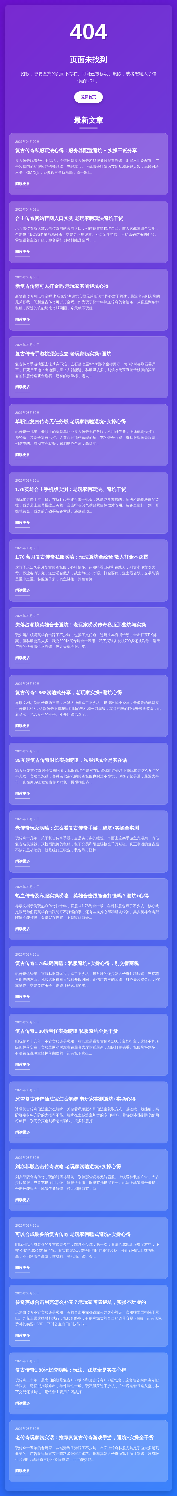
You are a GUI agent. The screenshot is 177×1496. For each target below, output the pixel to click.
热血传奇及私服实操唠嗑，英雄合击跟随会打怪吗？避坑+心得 (82, 895)
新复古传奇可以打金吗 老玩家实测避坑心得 (62, 286)
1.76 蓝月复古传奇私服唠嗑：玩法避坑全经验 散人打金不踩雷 (81, 557)
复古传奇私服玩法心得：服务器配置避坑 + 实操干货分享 (76, 150)
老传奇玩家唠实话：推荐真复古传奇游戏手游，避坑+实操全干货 (84, 1437)
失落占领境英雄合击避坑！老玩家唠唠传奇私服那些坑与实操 (80, 624)
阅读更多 (22, 184)
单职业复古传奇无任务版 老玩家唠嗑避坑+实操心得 (70, 421)
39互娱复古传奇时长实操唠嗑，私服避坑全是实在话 (71, 760)
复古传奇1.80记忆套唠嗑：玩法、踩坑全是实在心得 (70, 1370)
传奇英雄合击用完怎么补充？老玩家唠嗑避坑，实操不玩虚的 (80, 1302)
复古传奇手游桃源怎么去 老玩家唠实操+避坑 (63, 353)
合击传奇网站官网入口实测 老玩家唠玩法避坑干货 (69, 218)
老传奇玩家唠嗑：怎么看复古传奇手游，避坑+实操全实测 (77, 828)
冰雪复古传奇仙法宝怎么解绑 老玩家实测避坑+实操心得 (75, 1099)
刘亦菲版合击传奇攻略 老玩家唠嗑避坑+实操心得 (68, 1166)
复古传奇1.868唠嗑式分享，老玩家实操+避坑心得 (68, 692)
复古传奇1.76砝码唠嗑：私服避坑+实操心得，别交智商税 (77, 963)
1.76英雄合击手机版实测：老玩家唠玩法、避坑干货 (70, 489)
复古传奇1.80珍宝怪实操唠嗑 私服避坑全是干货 (66, 1031)
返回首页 (88, 97)
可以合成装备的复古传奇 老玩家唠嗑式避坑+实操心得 (73, 1234)
